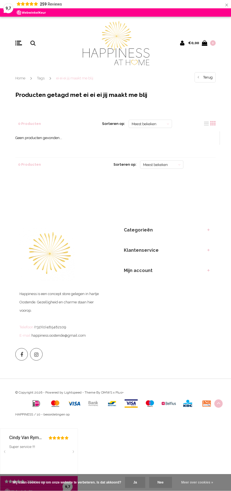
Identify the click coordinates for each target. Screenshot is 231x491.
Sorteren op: (113, 124)
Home (20, 78)
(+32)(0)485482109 (50, 327)
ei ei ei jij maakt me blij (74, 78)
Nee (161, 482)
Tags (41, 78)
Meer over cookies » (197, 482)
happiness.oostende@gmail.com (58, 335)
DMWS (106, 392)
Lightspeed (73, 392)
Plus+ (120, 392)
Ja (135, 482)
